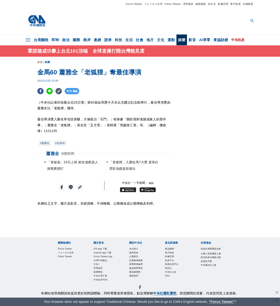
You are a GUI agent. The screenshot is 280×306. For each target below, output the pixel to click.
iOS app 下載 (101, 249)
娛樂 (181, 40)
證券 (108, 40)
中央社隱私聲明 (164, 293)
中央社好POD (102, 288)
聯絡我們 (134, 279)
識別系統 (134, 253)
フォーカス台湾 (153, 4)
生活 (129, 40)
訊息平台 (170, 262)
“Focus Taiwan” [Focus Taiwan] (221, 301)
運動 (171, 40)
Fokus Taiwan (172, 4)
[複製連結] (59, 91)
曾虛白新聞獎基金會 (211, 251)
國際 (76, 40)
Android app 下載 (104, 253)
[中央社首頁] (36, 21)
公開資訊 (134, 257)
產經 (97, 40)
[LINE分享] (49, 91)
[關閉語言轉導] (277, 301)
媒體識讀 (201, 4)
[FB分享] (40, 91)
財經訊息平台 (173, 266)
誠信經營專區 (137, 270)
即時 (55, 40)
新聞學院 (99, 279)
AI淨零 (204, 40)
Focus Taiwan (134, 4)
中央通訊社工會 (210, 271)
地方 (150, 40)
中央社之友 (171, 275)
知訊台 (169, 270)
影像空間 (223, 4)
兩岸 (87, 40)
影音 (192, 40)
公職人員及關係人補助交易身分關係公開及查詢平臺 (211, 262)
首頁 (39, 62)
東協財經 (220, 40)
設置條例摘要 (137, 262)
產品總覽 (170, 249)
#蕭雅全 (44, 143)
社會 (139, 40)
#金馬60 (60, 143)
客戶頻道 (235, 4)
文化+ (97, 270)
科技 (118, 40)
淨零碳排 (188, 4)
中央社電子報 (101, 283)
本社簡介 (134, 249)
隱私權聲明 (135, 275)
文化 (160, 40)
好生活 (212, 4)
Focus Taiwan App (102, 259)
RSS (168, 279)
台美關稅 (41, 40)
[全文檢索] (252, 21)
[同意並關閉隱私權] (277, 293)
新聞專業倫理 (137, 266)
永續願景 (248, 4)
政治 (65, 40)
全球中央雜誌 (101, 266)
